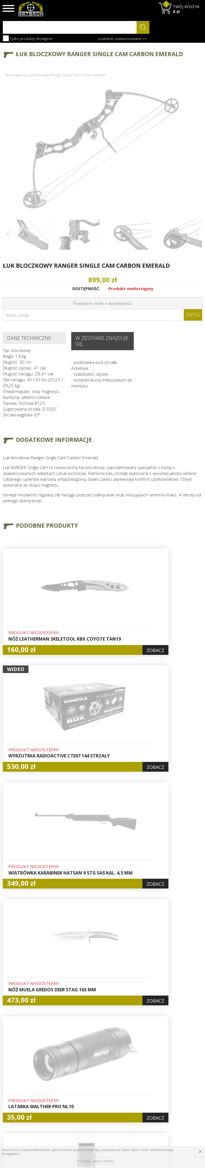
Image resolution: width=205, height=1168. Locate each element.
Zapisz (193, 315)
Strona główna (16, 75)
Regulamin (64, 1079)
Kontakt (61, 1098)
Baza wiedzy (65, 1060)
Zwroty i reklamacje (64, 1088)
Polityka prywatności (99, 1088)
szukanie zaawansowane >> (122, 38)
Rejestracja (98, 1072)
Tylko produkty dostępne (27, 38)
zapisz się (183, 1074)
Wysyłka (61, 1072)
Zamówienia (99, 1079)
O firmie (62, 1053)
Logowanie (98, 1066)
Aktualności (64, 1066)
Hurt (92, 1060)
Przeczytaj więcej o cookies (95, 1161)
